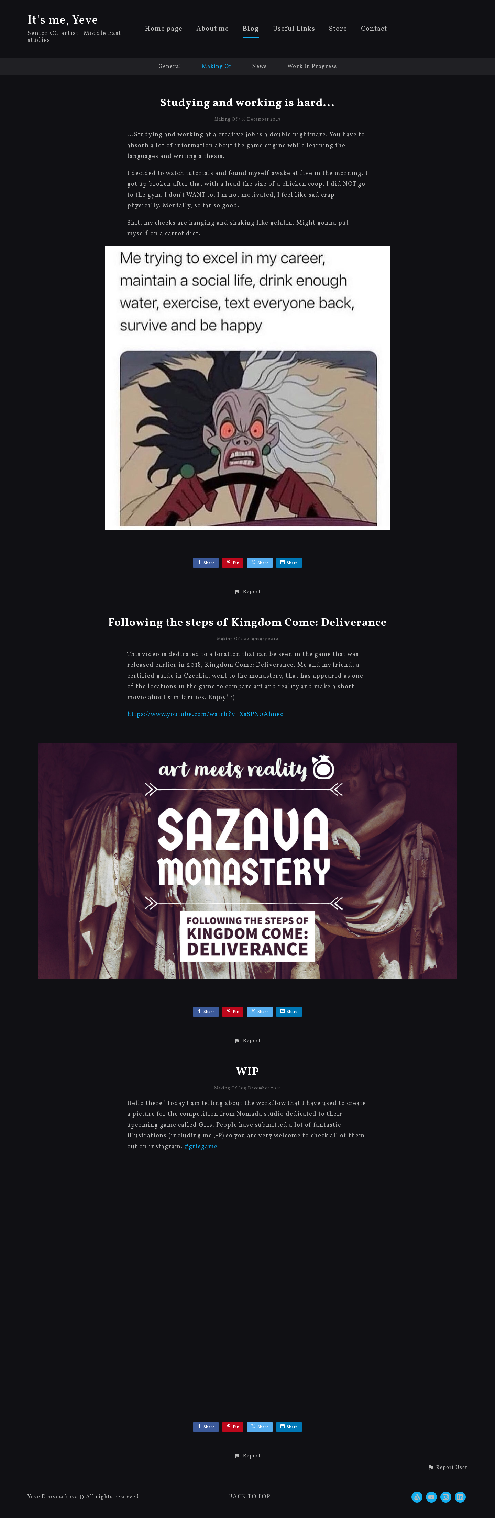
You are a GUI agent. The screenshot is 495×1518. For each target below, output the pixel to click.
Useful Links (294, 29)
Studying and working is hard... (247, 103)
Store (338, 29)
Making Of (216, 66)
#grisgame (201, 1147)
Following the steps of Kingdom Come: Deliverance (247, 623)
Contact (374, 29)
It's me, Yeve (63, 20)
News (259, 66)
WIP (247, 1072)
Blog (251, 29)
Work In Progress (312, 66)
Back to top (249, 1497)
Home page (164, 29)
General (169, 66)
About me (212, 29)
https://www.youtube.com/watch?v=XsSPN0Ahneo (205, 714)
